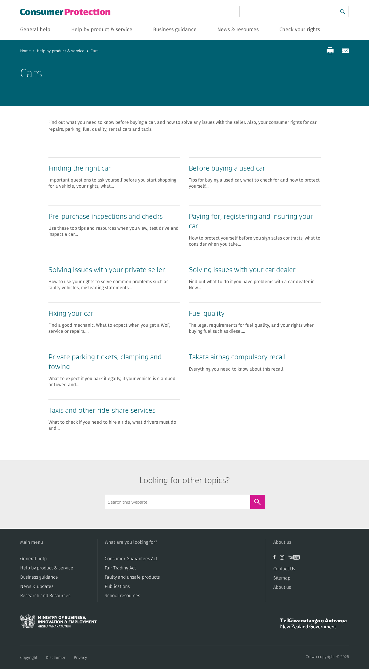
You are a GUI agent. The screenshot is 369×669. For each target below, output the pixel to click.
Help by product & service (60, 51)
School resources (122, 595)
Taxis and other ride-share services (101, 410)
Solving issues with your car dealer (242, 270)
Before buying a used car (227, 168)
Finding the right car (79, 168)
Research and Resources (45, 595)
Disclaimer (55, 658)
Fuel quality (207, 313)
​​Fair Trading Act (120, 568)
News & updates (36, 586)
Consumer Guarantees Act (131, 558)
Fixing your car (70, 313)
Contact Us (284, 569)
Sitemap (281, 578)
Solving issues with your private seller (106, 270)
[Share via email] (345, 50)
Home (25, 51)
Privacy (80, 658)
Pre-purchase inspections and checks (105, 216)
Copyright (28, 658)
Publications (117, 586)
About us (282, 587)
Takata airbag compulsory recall (237, 357)
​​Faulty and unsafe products (132, 577)
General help (33, 558)
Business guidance (39, 577)
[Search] (342, 11)
